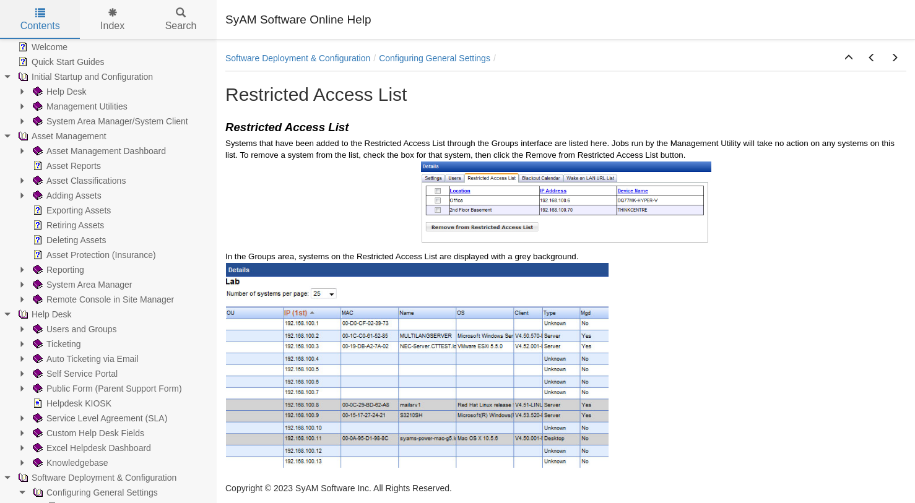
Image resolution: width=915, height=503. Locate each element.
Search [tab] (181, 19)
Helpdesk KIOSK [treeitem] (70, 403)
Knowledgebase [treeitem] (69, 462)
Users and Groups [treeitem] (73, 329)
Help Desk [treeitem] (58, 91)
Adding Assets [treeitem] (66, 195)
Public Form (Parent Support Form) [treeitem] (106, 388)
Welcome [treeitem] (41, 47)
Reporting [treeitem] (57, 269)
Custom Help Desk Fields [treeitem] (87, 433)
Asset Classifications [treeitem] (78, 180)
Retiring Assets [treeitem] (67, 225)
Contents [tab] (40, 19)
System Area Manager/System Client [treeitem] (109, 121)
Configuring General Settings (434, 58)
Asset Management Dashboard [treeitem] (98, 151)
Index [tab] (112, 19)
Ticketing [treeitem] (55, 344)
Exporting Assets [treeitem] (70, 210)
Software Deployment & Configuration (297, 58)
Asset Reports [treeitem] (65, 165)
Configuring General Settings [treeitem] (94, 492)
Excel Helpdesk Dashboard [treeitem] (90, 448)
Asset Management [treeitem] (60, 136)
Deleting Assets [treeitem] (68, 240)
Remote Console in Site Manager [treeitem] (102, 299)
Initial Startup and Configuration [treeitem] (84, 76)
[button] (849, 58)
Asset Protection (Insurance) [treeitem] (93, 254)
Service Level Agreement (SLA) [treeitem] (98, 418)
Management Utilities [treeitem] (79, 106)
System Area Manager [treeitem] (81, 284)
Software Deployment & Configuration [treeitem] (95, 477)
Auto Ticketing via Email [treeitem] (84, 358)
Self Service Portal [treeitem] (74, 373)
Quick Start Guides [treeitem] (60, 61)
